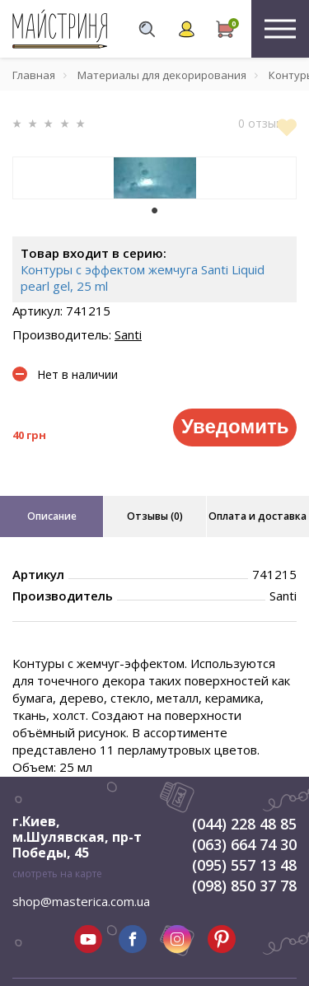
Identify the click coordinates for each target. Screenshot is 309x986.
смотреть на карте (57, 874)
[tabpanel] (154, 178)
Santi (128, 334)
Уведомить (234, 426)
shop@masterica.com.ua (81, 901)
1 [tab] (155, 211)
